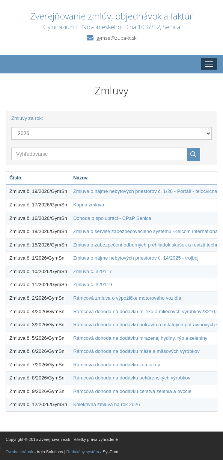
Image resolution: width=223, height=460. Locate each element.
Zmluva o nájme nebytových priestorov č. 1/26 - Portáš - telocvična (145, 191)
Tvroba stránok (19, 452)
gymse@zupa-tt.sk (116, 37)
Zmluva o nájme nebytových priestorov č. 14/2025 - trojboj (136, 258)
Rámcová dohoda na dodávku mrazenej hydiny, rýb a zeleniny (140, 338)
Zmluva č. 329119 (92, 284)
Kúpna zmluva (88, 205)
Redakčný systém (82, 452)
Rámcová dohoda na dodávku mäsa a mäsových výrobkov (136, 351)
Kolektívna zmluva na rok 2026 (106, 404)
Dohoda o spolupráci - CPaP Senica (112, 218)
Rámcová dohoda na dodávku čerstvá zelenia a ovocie (132, 391)
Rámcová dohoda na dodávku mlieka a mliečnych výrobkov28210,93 (147, 311)
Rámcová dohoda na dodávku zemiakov (116, 364)
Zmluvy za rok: (27, 118)
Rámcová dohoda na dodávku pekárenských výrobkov (131, 378)
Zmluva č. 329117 (92, 271)
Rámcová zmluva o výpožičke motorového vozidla (127, 298)
